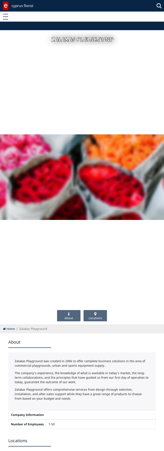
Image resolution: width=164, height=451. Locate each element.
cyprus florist (22, 5)
